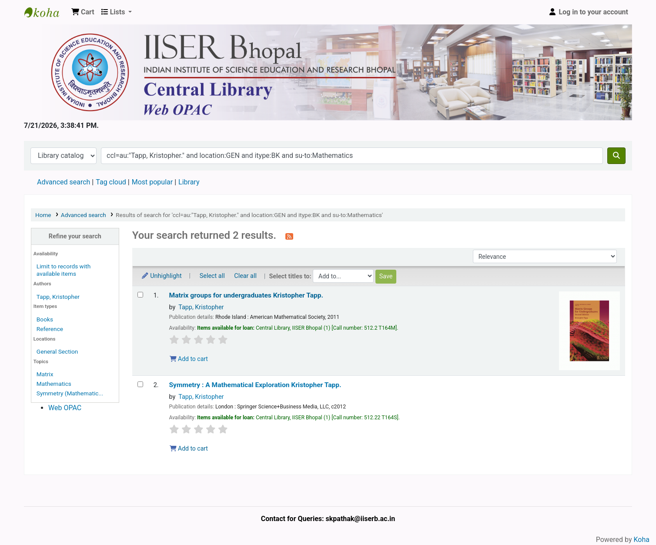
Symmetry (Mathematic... (70, 393)
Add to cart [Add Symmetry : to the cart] (189, 448)
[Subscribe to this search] (289, 236)
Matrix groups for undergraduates (246, 295)
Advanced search (63, 182)
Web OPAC (64, 408)
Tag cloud (111, 182)
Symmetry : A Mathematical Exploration (255, 385)
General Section (57, 351)
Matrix (45, 374)
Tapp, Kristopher (58, 296)
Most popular (152, 182)
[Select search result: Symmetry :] (140, 384)
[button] (83, 12)
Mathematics (54, 383)
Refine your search (75, 236)
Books (45, 319)
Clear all (245, 276)
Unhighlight (161, 276)
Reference (50, 328)
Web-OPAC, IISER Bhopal (46, 12)
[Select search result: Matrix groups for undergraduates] (140, 295)
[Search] (616, 155)
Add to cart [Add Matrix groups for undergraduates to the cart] (189, 358)
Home (43, 214)
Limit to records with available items (63, 270)
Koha (641, 539)
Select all (212, 276)
